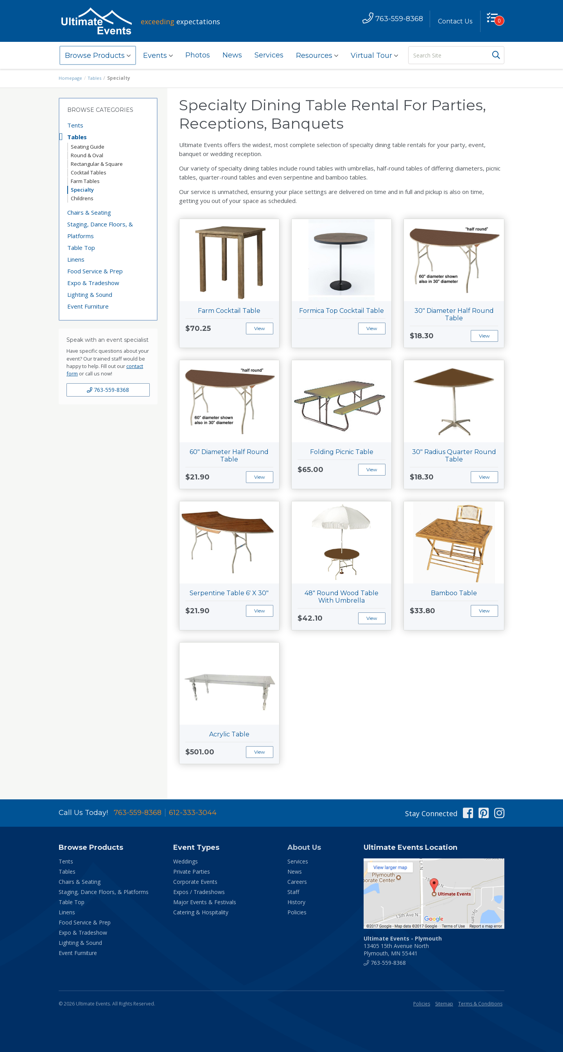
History (296, 902)
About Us (304, 847)
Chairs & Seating (89, 212)
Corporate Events (195, 881)
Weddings (185, 861)
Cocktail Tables (88, 172)
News (232, 55)
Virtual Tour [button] (374, 55)
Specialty (82, 189)
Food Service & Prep (95, 271)
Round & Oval (87, 155)
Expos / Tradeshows (199, 892)
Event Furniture (88, 306)
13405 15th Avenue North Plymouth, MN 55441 (403, 946)
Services (269, 55)
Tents (75, 125)
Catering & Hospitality (200, 912)
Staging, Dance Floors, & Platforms (100, 230)
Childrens (82, 198)
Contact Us (452, 21)
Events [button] (158, 55)
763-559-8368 (108, 389)
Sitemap (444, 1003)
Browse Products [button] (98, 55)
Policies (297, 912)
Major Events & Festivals (204, 902)
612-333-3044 (193, 812)
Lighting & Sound (89, 294)
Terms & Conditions (480, 1003)
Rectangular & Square (97, 163)
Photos (197, 55)
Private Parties (191, 871)
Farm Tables (85, 181)
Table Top (81, 247)
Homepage (71, 78)
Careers (297, 881)
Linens (75, 259)
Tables (96, 78)
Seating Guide (87, 146)
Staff (293, 892)
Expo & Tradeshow (93, 283)
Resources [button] (317, 55)
